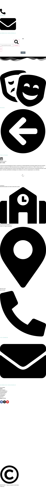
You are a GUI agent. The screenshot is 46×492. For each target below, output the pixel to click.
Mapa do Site (3, 398)
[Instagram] (4, 401)
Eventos (2, 396)
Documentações (3, 391)
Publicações (2, 394)
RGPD (1, 388)
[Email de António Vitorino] (1, 488)
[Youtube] (7, 401)
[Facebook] (1, 401)
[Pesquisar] (16, 42)
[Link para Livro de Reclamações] (23, 457)
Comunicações (3, 392)
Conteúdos (2, 395)
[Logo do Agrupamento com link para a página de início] (23, 4)
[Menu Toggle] (23, 38)
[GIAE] (23, 52)
